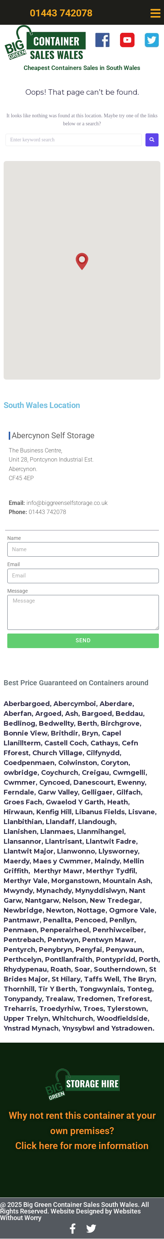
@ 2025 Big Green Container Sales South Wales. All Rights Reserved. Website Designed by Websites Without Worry (74, 1211)
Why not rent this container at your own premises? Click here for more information (82, 1130)
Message (17, 591)
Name (14, 538)
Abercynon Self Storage (53, 435)
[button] (155, 13)
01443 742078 (47, 512)
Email (13, 564)
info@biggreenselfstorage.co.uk (67, 502)
